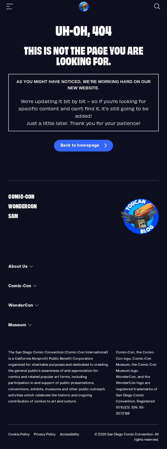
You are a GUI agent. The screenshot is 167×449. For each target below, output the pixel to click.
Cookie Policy (19, 434)
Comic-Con (21, 196)
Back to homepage (79, 146)
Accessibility (69, 434)
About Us (17, 267)
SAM (13, 215)
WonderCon (22, 205)
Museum (17, 325)
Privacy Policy (45, 434)
